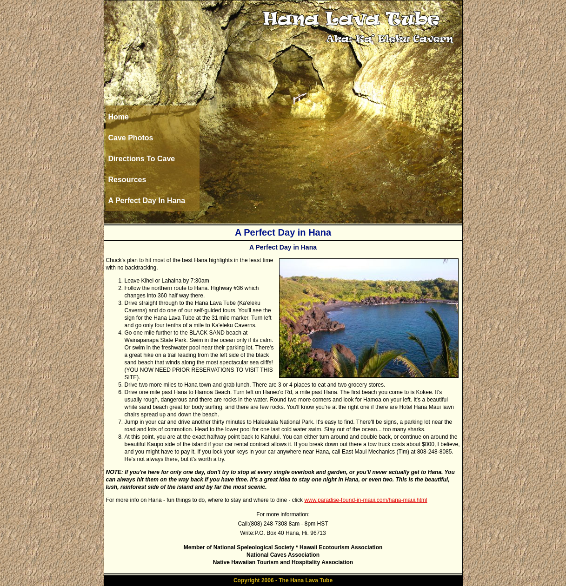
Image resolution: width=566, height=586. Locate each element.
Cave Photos (130, 138)
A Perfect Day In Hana (147, 200)
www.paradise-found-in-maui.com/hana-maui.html (365, 500)
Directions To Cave (141, 159)
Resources (127, 180)
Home (118, 117)
